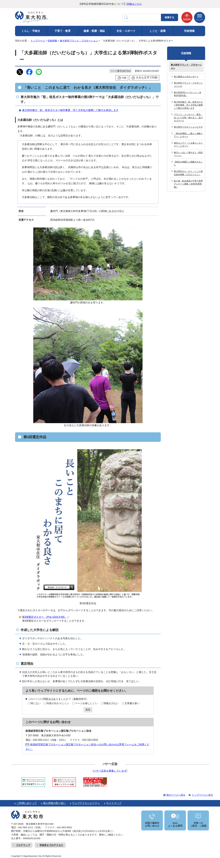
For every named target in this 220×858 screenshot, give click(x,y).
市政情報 (189, 30)
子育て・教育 (62, 30)
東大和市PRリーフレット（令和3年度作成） (187, 94)
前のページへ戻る (175, 795)
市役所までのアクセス (51, 845)
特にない (36, 703)
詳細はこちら (134, 4)
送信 (87, 709)
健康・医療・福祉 (94, 30)
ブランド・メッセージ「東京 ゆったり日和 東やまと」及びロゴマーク (188, 117)
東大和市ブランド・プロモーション (79, 40)
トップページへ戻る (202, 795)
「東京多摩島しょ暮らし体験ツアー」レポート (188, 135)
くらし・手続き (30, 30)
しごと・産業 (158, 30)
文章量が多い (132, 703)
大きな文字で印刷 (146, 77)
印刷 (124, 78)
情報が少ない (111, 703)
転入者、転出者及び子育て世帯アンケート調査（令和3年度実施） (188, 184)
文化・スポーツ (125, 30)
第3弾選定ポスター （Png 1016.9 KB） (45, 617)
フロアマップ (23, 845)
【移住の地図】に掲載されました (188, 163)
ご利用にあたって (27, 803)
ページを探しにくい (86, 703)
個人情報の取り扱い (54, 803)
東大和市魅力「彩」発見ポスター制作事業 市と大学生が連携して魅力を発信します (70, 110)
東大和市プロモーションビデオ (188, 127)
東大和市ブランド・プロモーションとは (188, 84)
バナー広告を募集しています (110, 770)
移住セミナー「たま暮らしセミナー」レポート (188, 144)
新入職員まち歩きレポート (186, 76)
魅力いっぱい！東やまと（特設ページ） (188, 154)
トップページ (38, 40)
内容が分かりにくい (57, 703)
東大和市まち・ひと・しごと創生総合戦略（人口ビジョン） (188, 173)
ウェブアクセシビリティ (86, 803)
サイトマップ (113, 803)
